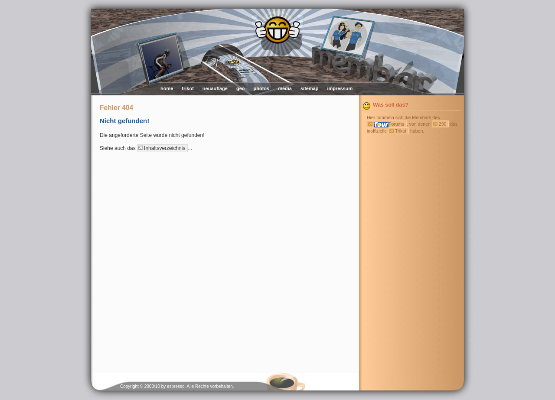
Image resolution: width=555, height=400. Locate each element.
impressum (340, 88)
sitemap (309, 88)
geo (240, 88)
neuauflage (215, 88)
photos (261, 88)
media (285, 88)
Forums (389, 124)
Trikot (400, 130)
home (166, 88)
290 (443, 124)
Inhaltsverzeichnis (164, 148)
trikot (188, 88)
